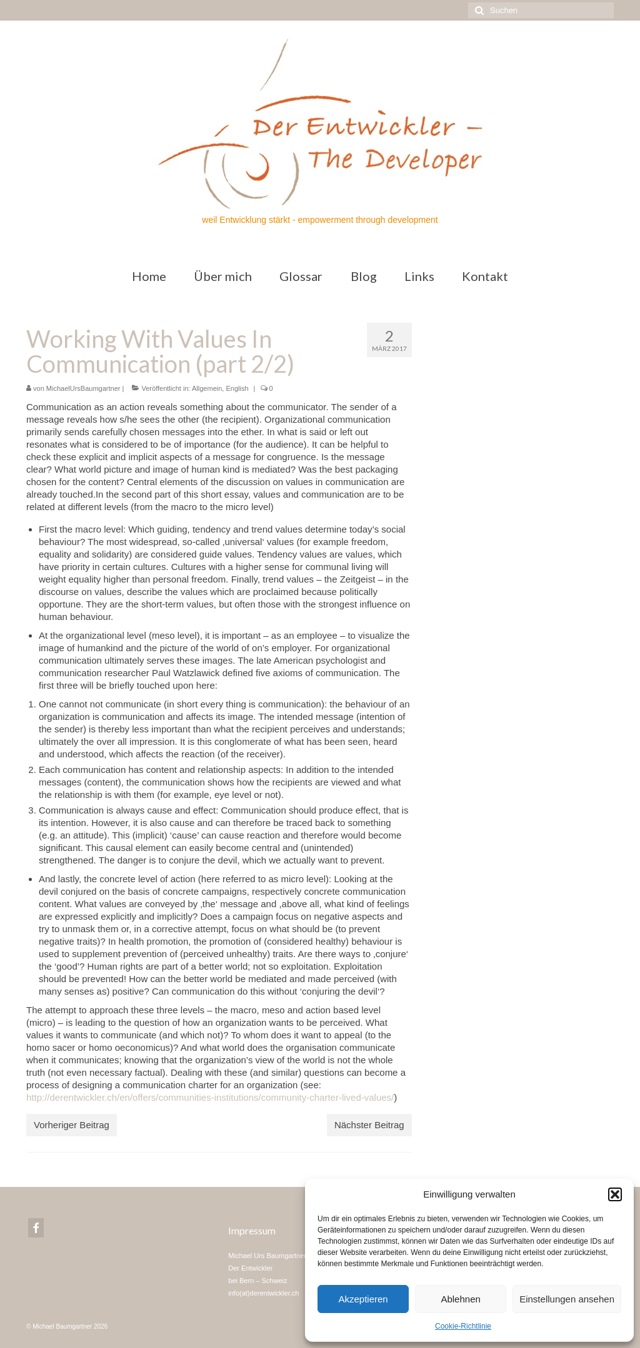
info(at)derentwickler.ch (263, 1293)
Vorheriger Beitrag (71, 1124)
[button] (615, 1194)
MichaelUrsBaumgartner (83, 388)
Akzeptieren (363, 1299)
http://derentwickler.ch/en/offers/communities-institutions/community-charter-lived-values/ (210, 1097)
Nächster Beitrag (369, 1124)
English (237, 388)
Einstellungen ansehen (566, 1299)
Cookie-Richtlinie (463, 1326)
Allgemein (207, 388)
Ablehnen (460, 1299)
